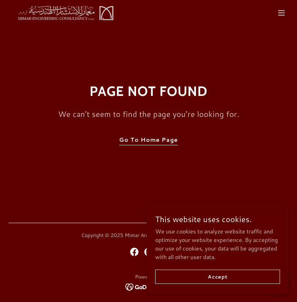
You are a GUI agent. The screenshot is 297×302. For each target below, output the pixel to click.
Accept (218, 286)
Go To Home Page (148, 139)
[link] (64, 12)
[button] (281, 13)
